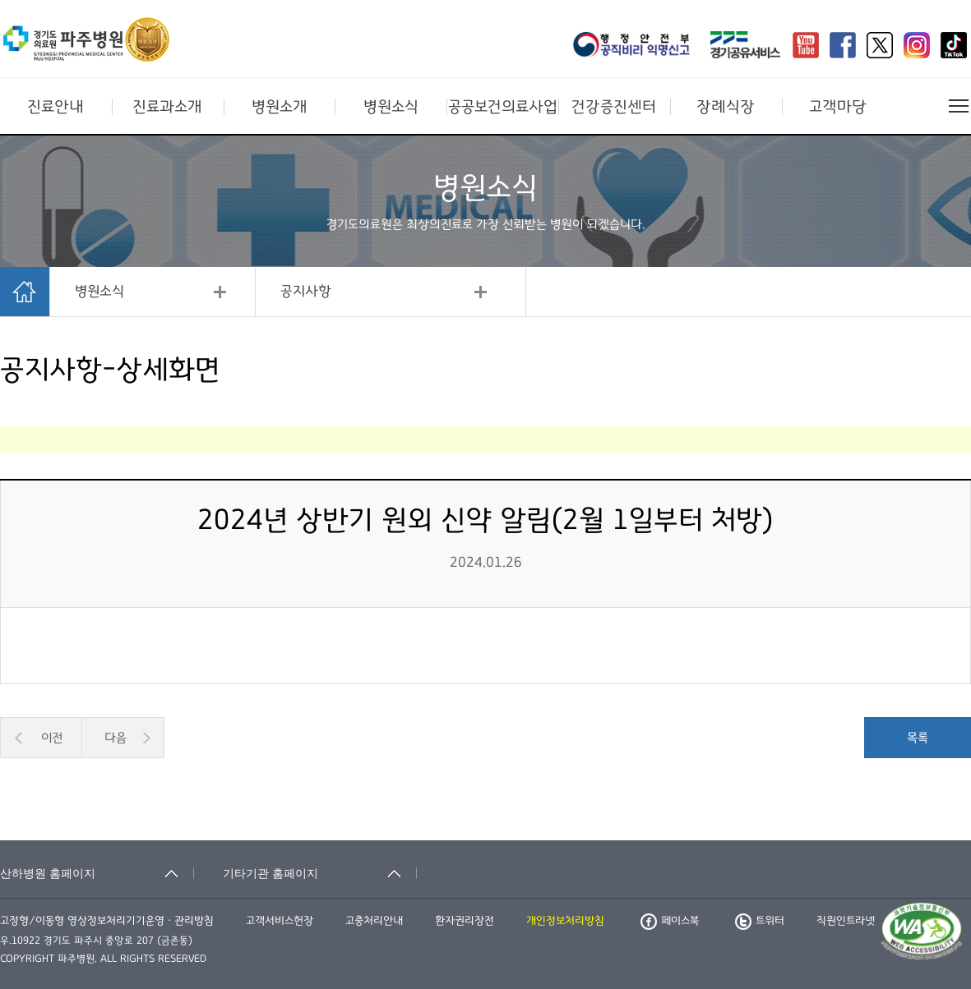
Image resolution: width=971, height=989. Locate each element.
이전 (51, 737)
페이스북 (669, 921)
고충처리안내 (374, 921)
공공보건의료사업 (502, 107)
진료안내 (55, 107)
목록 (917, 737)
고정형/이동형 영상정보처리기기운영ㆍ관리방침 (107, 921)
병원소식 (390, 107)
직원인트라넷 (845, 921)
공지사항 (305, 291)
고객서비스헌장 (279, 921)
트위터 (759, 921)
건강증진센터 (613, 107)
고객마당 (838, 107)
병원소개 (279, 107)
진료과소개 (167, 107)
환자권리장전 (464, 921)
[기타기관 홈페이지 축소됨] (320, 873)
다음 (115, 737)
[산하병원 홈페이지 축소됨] (97, 873)
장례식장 (725, 107)
